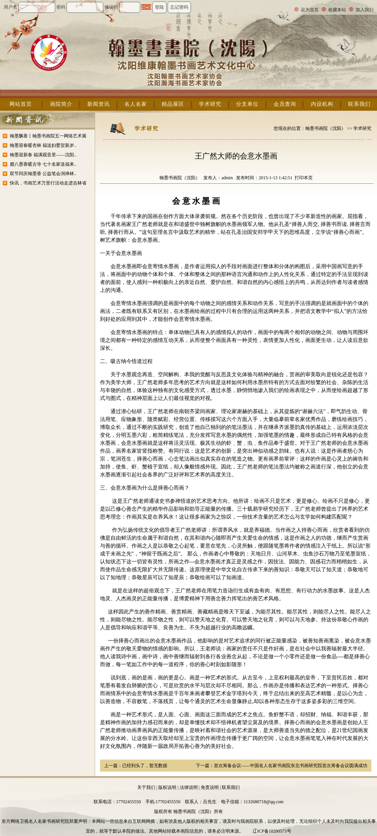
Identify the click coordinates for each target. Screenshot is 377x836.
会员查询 (285, 104)
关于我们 (146, 787)
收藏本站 (337, 9)
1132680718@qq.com (263, 801)
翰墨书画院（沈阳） (325, 128)
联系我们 (359, 104)
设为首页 (310, 9)
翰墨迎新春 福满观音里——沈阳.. (43, 154)
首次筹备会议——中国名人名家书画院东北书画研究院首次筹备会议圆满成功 (290, 765)
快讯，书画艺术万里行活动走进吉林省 (48, 183)
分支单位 (247, 104)
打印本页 (304, 177)
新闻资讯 (98, 104)
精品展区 (173, 104)
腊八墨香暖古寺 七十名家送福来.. (43, 164)
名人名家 (135, 104)
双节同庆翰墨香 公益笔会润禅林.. (43, 173)
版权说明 (167, 787)
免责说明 (210, 787)
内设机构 (322, 104)
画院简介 (61, 104)
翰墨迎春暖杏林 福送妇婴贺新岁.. (43, 145)
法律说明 (189, 787)
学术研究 (210, 104)
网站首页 (20, 104)
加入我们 (365, 9)
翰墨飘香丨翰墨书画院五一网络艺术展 (48, 136)
